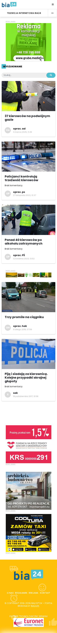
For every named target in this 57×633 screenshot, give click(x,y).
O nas (10, 593)
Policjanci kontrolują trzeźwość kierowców (21, 178)
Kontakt (45, 593)
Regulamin (21, 593)
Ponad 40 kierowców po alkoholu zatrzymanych (23, 242)
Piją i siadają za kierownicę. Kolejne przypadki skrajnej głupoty (26, 377)
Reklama (33, 593)
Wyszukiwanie (12, 66)
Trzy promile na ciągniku (24, 317)
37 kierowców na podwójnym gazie (27, 118)
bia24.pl (35, 605)
